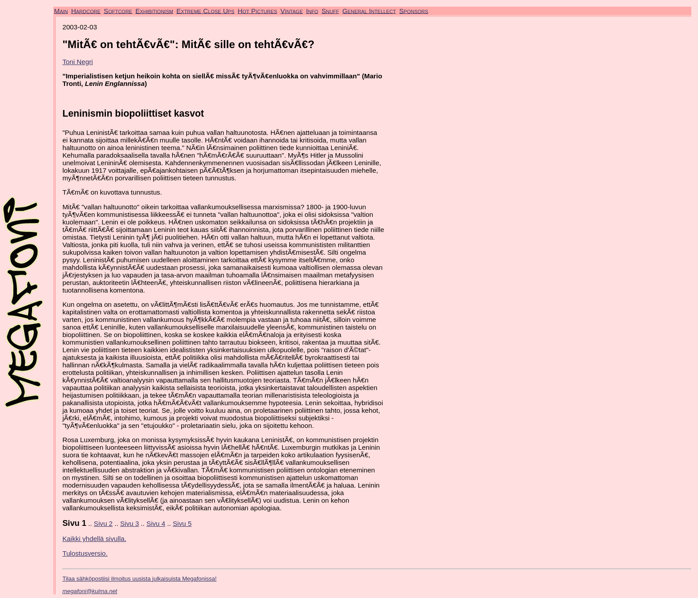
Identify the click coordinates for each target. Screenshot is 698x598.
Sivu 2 (103, 523)
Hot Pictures (257, 10)
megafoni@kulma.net (89, 591)
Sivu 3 (129, 523)
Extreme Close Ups (205, 10)
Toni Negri (77, 61)
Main (61, 10)
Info (312, 10)
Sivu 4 (155, 523)
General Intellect (369, 10)
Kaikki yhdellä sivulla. (94, 538)
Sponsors (413, 10)
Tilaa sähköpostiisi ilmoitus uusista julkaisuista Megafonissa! (139, 578)
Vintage (291, 10)
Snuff (330, 10)
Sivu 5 (182, 523)
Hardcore (86, 10)
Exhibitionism (154, 10)
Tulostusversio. (85, 553)
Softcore (118, 10)
